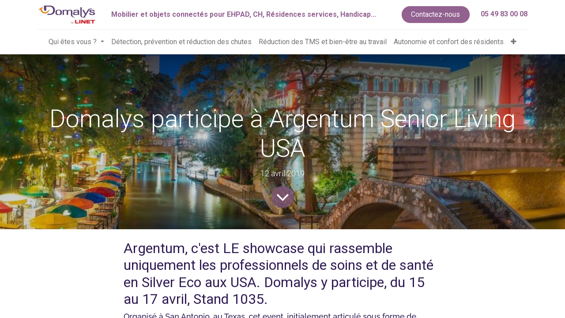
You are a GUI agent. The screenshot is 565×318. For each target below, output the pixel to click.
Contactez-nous (435, 14)
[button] (513, 42)
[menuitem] (181, 42)
